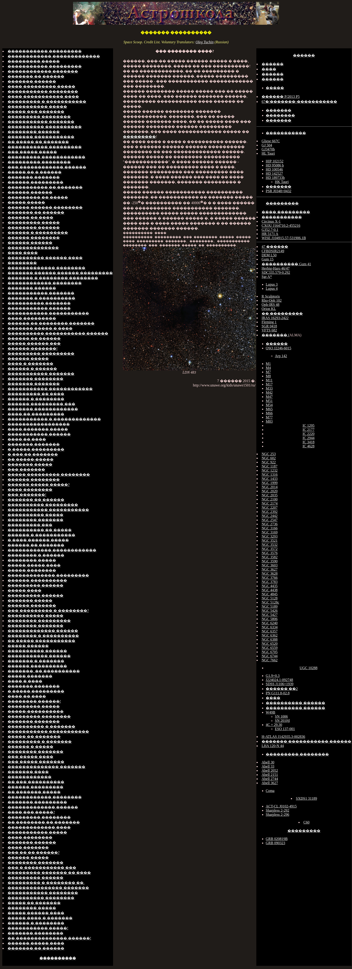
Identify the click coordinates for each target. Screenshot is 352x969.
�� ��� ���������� (36, 782)
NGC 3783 (270, 582)
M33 (269, 388)
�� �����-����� (31, 459)
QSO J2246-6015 (278, 348)
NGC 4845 (270, 594)
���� (269, 69)
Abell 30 (268, 762)
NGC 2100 (270, 499)
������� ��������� (37, 802)
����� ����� (26, 202)
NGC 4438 (270, 590)
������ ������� (32, 606)
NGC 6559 (270, 648)
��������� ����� (34, 61)
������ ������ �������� (45, 207)
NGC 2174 (270, 503)
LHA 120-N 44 (273, 746)
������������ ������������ (52, 550)
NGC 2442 (270, 516)
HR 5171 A (270, 234)
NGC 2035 (270, 495)
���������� (57, 958)
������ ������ (30, 192)
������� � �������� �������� (53, 278)
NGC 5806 (270, 619)
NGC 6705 (270, 652)
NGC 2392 (270, 512)
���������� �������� (41, 898)
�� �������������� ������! (49, 938)
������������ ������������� (54, 56)
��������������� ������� (48, 888)
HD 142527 (274, 173)
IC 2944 (308, 438)
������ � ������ (32, 369)
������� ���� (28, 772)
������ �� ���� (30, 217)
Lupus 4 (272, 288)
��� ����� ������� (36, 762)
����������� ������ (39, 308)
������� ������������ (43, 409)
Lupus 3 (272, 284)
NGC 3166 (270, 528)
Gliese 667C (271, 141)
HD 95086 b (275, 165)
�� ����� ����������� (41, 641)
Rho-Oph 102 (272, 300)
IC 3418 (308, 442)
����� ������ (28, 646)
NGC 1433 (270, 479)
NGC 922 (269, 462)
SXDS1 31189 (306, 798)
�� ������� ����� (34, 792)
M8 (268, 376)
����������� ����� (37, 107)
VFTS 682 (269, 330)
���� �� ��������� (36, 414)
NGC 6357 (270, 631)
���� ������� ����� (38, 429)
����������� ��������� (45, 51)
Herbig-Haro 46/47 (276, 268)
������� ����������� (41, 137)
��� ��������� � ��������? (48, 611)
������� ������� (34, 177)
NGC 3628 (270, 573)
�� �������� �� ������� (44, 822)
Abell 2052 (270, 770)
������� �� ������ (36, 76)
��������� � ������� (40, 742)
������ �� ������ (34, 338)
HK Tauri (282, 182)
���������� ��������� (43, 505)
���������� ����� (35, 515)
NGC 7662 (270, 660)
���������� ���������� (45, 127)
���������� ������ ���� (45, 258)
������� (278, 110)
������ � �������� (36, 399)
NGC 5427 (270, 615)
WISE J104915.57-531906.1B (284, 238)
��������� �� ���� (36, 394)
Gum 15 (267, 259)
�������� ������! (34, 701)
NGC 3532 (270, 545)
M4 (268, 368)
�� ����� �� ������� (38, 142)
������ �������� (34, 238)
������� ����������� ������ (306, 741)
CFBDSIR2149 (273, 251)
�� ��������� (282, 313)
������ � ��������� (38, 233)
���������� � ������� (41, 726)
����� (275, 88)
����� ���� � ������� (40, 918)
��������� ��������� (41, 354)
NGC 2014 (270, 487)
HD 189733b (275, 178)
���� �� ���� (27, 439)
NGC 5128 (270, 598)
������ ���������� (37, 580)
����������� (286, 133)
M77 (269, 417)
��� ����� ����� (32, 152)
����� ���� (24, 590)
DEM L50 (269, 255)
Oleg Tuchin (204, 42)
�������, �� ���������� (44, 671)
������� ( (275, 335)
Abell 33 (268, 766)
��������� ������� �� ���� (49, 873)
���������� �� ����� (40, 530)
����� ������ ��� (34, 343)
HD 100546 (274, 169)
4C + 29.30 (274, 725)
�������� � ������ (36, 555)
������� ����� (30, 464)
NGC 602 (269, 458)
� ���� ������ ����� (38, 540)
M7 (268, 372)
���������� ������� (39, 303)
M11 (269, 380)
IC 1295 (308, 425)
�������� (22, 263)
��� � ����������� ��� (42, 868)
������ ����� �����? (39, 485)
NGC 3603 (270, 565)
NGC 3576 (270, 553)
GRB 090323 (275, 843)
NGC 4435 (270, 586)
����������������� (39, 424)
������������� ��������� (48, 575)
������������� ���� (39, 827)
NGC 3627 (270, 569)
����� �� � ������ (35, 172)
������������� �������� (46, 268)
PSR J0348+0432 (278, 191)
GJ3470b (268, 149)
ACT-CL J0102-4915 (281, 806)
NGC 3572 (270, 549)
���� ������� (28, 847)
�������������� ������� (46, 767)
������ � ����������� (41, 535)
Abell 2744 (270, 779)
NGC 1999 (270, 483)
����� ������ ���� (36, 913)
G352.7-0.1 (270, 230)
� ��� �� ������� (33, 454)
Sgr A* (267, 277)
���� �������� (30, 490)
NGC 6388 (270, 639)
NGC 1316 (270, 474)
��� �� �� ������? (34, 852)
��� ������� (26, 469)
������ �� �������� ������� (51, 323)
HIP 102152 (274, 161)
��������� (139, 137)
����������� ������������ (50, 389)
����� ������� (30, 676)
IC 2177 (308, 430)
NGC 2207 (270, 507)
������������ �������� (45, 283)
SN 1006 (281, 716)
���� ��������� (32, 318)
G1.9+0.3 (273, 676)
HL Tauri (268, 153)
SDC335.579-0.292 (276, 272)
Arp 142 (281, 356)
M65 (269, 409)
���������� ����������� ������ (58, 333)
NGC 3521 (270, 540)
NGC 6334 (270, 627)
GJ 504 (267, 145)
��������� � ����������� (47, 102)
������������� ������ (43, 631)
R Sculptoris (271, 296)
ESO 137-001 (285, 729)
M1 (268, 364)
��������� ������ (35, 585)
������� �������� (35, 379)
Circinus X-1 (271, 221)
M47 (269, 397)
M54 (269, 405)
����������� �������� (43, 91)
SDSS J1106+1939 (279, 684)
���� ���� (23, 253)
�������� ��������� (39, 621)
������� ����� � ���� (40, 328)
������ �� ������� (36, 545)
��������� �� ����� (38, 197)
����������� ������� (41, 122)
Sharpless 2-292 (277, 810)
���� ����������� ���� (43, 97)
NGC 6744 (270, 656)
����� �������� (32, 570)
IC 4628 (308, 446)
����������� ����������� (48, 313)
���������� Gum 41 (286, 264)
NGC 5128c (270, 602)
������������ (29, 777)
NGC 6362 (270, 635)
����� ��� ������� (36, 112)
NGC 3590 (270, 561)
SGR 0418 (269, 326)
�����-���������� (36, 711)
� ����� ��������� (36, 449)
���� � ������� (30, 364)
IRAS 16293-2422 (275, 318)
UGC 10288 (308, 668)
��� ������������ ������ (47, 167)
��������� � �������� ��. (46, 883)
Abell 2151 (270, 775)
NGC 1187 (269, 466)
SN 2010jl (282, 721)
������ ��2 (282, 689)
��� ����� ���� (30, 757)
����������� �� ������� (45, 187)
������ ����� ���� (36, 943)
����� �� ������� (34, 737)
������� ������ (32, 81)
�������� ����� (32, 560)
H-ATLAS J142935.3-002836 (283, 737)
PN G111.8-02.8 (278, 693)
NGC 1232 (270, 470)
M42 (269, 392)
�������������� (33, 248)
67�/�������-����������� (299, 102)
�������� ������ (34, 132)
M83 (269, 421)
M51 (269, 401)
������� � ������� (36, 661)
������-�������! (33, 348)
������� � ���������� (41, 298)
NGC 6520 (270, 644)
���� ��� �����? (31, 812)
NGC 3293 (270, 536)
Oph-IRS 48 (270, 305)
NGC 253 (269, 454)
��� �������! (27, 495)
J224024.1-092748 (279, 680)
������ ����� (28, 359)
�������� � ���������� (43, 636)
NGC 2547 (270, 520)
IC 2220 (308, 434)
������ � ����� (30, 747)
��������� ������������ (46, 157)
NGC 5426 (270, 611)
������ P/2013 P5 (281, 97)
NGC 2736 (270, 524)
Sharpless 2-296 (277, 814)
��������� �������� (39, 117)
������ (304, 55)
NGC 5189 (270, 606)
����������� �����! (38, 928)
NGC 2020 (270, 491)
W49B (270, 712)
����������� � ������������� (54, 419)
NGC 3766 (270, 578)
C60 (306, 822)
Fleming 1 (269, 322)
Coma (270, 791)
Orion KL (269, 309)
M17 (269, 384)
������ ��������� (35, 182)
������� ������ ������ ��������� (60, 273)
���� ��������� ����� (41, 86)
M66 (269, 413)
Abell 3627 (270, 783)
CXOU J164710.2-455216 (281, 225)
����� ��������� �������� (49, 474)
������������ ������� (43, 71)
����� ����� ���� (34, 565)
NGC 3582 (270, 557)
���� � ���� (25, 681)
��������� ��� (30, 525)
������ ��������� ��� (41, 404)
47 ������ (275, 247)
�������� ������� (35, 520)
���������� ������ (37, 651)
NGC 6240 (270, 623)
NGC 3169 (270, 532)
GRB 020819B (277, 839)
